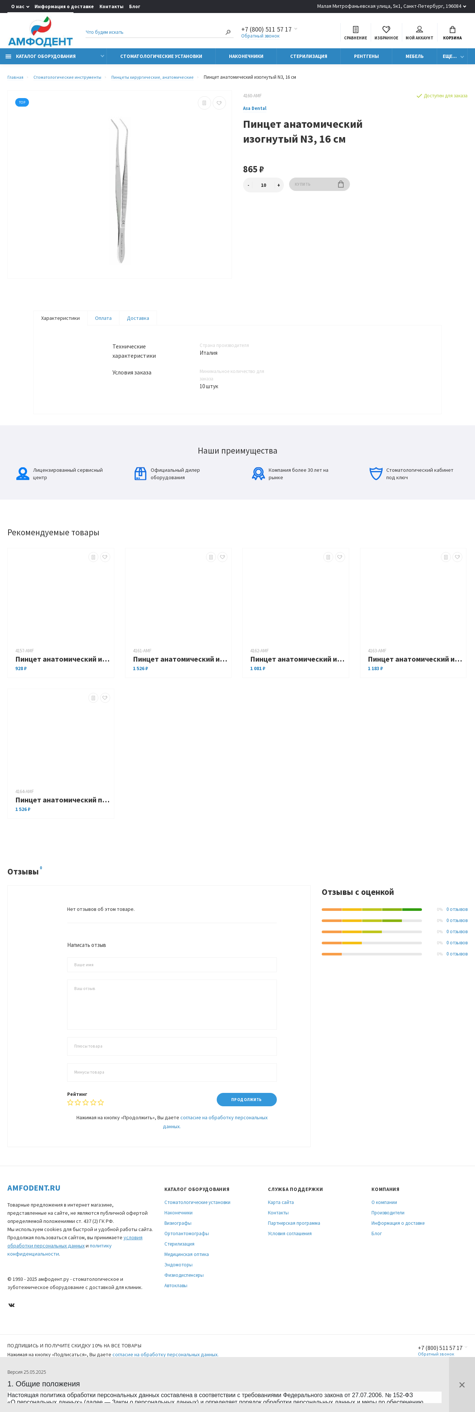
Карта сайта (281, 1226)
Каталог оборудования (41, 60)
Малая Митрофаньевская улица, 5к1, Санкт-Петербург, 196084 (389, 6)
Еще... (450, 60)
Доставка (138, 322)
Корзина (452, 34)
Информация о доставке (64, 6)
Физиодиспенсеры (184, 1299)
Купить (319, 189)
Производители (387, 1237)
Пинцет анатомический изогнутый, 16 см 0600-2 (297, 682)
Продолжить (243, 1123)
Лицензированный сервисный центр (59, 497)
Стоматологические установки (161, 60)
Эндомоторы (178, 1289)
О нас (17, 6)
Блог (134, 6)
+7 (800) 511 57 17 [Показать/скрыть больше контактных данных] (266, 30)
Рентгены (366, 60)
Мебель (415, 60)
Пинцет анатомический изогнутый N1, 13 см (62, 682)
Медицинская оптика (186, 1278)
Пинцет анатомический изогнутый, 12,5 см (180, 682)
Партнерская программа (294, 1247)
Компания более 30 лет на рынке (290, 497)
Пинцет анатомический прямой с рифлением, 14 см (62, 823)
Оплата (103, 322)
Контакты (111, 6)
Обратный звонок (260, 37)
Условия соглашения (290, 1257)
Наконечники (246, 60)
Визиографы (177, 1247)
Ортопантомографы (186, 1257)
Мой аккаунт (419, 34)
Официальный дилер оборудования (167, 497)
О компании (384, 1226)
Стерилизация (308, 60)
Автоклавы (175, 1309)
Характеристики (60, 322)
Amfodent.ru (33, 1212)
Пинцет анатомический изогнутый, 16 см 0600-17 (415, 682)
